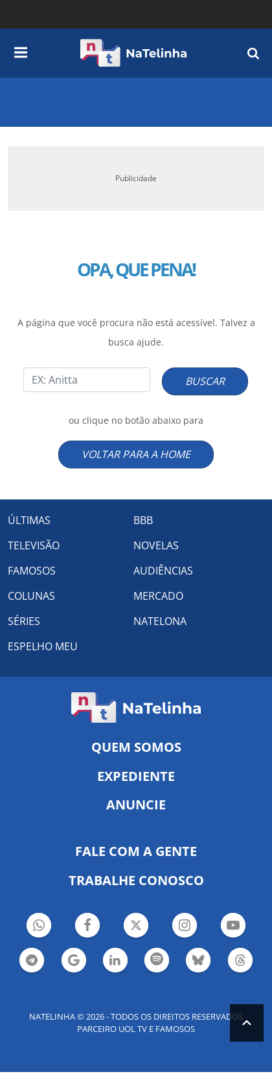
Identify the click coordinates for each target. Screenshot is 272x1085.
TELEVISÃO (34, 545)
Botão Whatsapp (39, 926)
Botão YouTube (233, 926)
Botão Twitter (136, 926)
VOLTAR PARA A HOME (136, 454)
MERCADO (158, 596)
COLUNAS (31, 596)
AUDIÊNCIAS (163, 571)
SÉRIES (24, 621)
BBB (143, 520)
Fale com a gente (136, 851)
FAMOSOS (32, 571)
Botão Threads (240, 961)
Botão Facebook (87, 926)
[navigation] (20, 50)
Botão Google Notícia (74, 961)
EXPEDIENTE (136, 776)
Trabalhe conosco (136, 880)
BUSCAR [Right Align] (205, 381)
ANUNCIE (136, 804)
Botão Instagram (184, 926)
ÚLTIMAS (29, 520)
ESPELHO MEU (43, 646)
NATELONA (160, 621)
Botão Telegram (31, 961)
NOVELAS (156, 545)
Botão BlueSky (198, 961)
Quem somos (136, 747)
